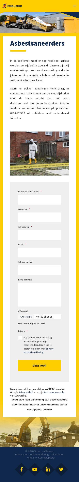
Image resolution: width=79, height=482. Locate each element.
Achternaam (25, 227)
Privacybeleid (26, 392)
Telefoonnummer (25, 262)
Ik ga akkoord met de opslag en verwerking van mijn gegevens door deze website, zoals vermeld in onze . (39, 345)
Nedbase (49, 458)
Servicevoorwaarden (54, 392)
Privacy (22, 331)
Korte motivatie (25, 279)
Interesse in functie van (30, 191)
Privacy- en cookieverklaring (32, 454)
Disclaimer (58, 454)
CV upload (23, 311)
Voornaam (24, 209)
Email (22, 244)
